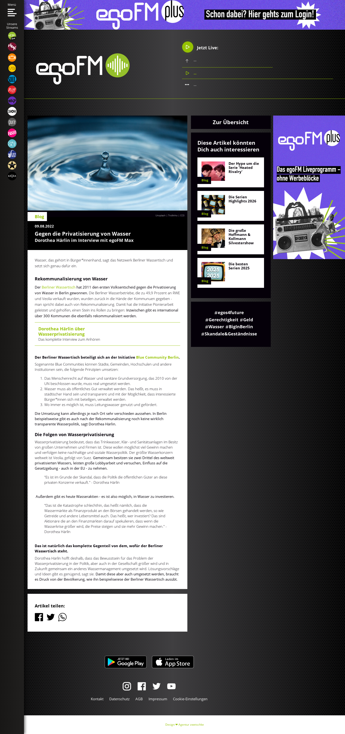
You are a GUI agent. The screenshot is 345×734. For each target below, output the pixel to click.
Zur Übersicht (231, 122)
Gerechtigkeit (223, 320)
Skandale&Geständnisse (231, 334)
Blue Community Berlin (157, 357)
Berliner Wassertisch (58, 287)
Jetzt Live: (200, 46)
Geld (248, 320)
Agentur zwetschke (191, 725)
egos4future (231, 312)
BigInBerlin (241, 326)
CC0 (182, 215)
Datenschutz (119, 698)
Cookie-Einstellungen (190, 698)
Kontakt (97, 698)
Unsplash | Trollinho (166, 215)
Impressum (158, 698)
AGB (139, 698)
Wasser (216, 326)
